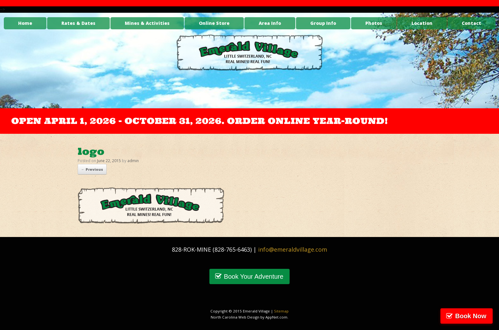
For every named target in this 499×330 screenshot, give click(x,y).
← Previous (92, 169)
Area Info (270, 23)
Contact (471, 23)
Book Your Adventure (254, 276)
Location (421, 23)
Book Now (470, 315)
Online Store (214, 23)
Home (25, 23)
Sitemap (281, 311)
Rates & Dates (78, 23)
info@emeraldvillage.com (292, 249)
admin (133, 160)
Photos (373, 23)
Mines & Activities (147, 23)
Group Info (323, 23)
